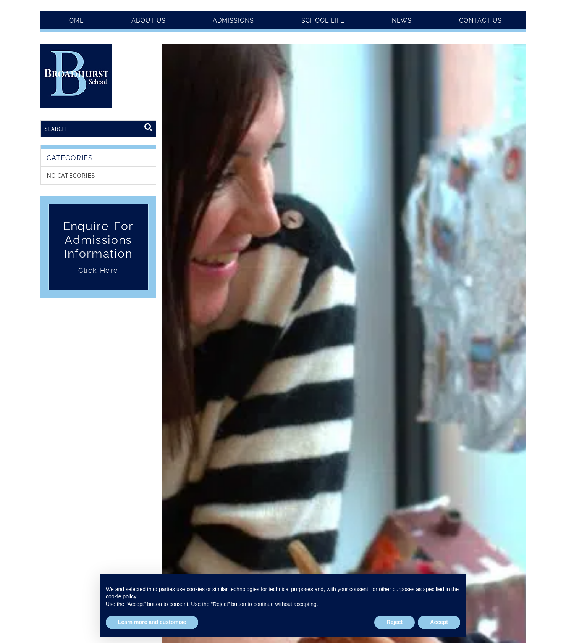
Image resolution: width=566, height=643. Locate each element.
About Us (148, 20)
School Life (322, 20)
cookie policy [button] (121, 596)
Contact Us (480, 20)
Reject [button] (394, 622)
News (402, 20)
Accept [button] (439, 622)
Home (74, 20)
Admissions (233, 20)
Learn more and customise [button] (152, 622)
